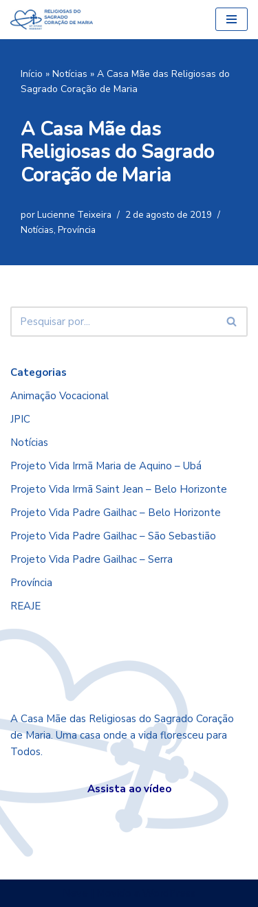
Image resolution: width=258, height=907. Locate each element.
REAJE (25, 606)
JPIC (20, 419)
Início (32, 73)
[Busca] (113, 321)
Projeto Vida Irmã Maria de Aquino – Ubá (106, 466)
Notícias (69, 73)
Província (77, 229)
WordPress (168, 893)
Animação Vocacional (59, 396)
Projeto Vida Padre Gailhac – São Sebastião (113, 536)
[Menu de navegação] (231, 19)
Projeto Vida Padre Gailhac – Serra (91, 559)
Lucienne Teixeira (74, 214)
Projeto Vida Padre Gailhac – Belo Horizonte (115, 512)
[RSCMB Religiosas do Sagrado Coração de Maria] (51, 20)
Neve (75, 893)
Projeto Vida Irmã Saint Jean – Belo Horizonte (118, 489)
